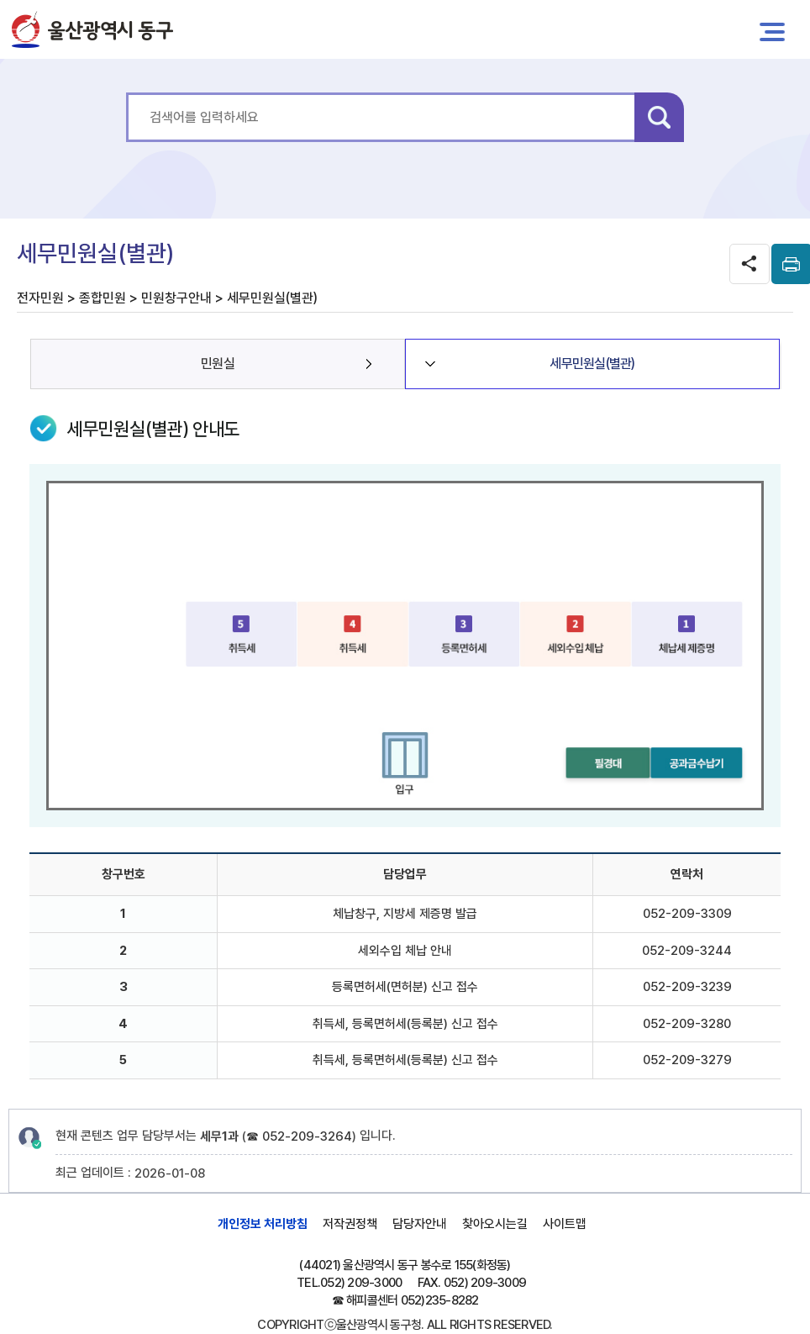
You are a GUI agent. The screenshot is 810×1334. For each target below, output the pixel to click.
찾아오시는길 (495, 1223)
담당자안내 (419, 1223)
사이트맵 (564, 1223)
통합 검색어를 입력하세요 (126, 92)
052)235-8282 (440, 1300)
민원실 (217, 364)
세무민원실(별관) (592, 364)
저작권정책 (350, 1223)
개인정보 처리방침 (263, 1223)
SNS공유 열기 (749, 264)
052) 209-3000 (361, 1282)
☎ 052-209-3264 (299, 1136)
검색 (659, 117)
